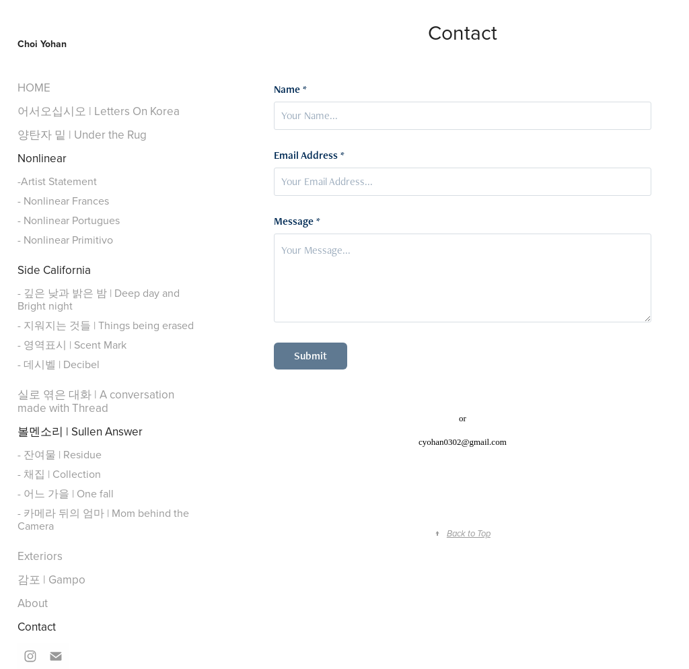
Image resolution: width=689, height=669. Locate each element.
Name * (290, 89)
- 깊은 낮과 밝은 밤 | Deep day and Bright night (98, 299)
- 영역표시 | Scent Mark (71, 344)
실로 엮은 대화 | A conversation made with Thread (95, 401)
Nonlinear (42, 158)
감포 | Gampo (51, 579)
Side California (54, 270)
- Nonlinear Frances (63, 200)
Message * (297, 221)
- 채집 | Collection (59, 473)
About (32, 603)
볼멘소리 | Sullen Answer (80, 431)
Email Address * (309, 155)
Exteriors (40, 556)
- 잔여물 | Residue (59, 454)
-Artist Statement (57, 181)
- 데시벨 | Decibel (58, 364)
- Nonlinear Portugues (68, 220)
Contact (36, 627)
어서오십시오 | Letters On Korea (98, 111)
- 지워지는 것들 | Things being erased (105, 325)
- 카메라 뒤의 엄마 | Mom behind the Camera (103, 519)
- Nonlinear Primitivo (65, 239)
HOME (33, 87)
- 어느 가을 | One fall (65, 493)
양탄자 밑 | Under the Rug (82, 135)
